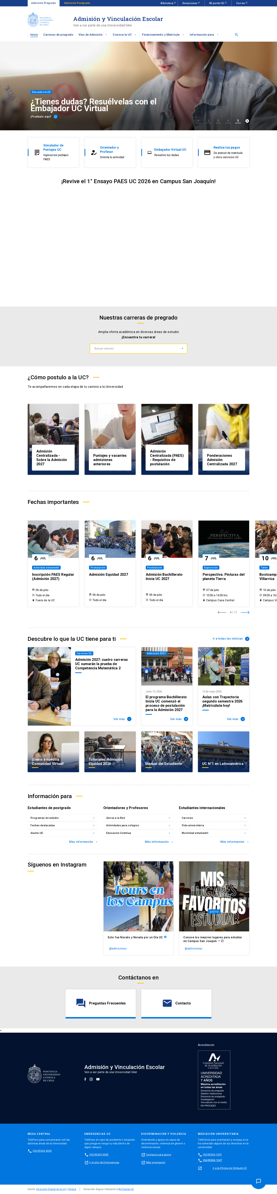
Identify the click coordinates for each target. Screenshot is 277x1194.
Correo (241, 3)
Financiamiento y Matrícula (163, 34)
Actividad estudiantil (46, 567)
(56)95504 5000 (99, 1154)
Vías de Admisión (93, 34)
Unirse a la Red (138, 818)
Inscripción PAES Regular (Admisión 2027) (53, 576)
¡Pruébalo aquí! (44, 117)
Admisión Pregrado (43, 3)
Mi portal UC (217, 3)
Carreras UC (84, 653)
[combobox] (138, 349)
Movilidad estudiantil (214, 833)
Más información (83, 841)
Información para (204, 34)
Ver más (122, 719)
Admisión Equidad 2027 (108, 574)
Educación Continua (138, 833)
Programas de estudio (63, 818)
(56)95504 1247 (212, 1160)
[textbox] (138, 348)
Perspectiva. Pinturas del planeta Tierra (224, 576)
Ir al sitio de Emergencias (104, 1162)
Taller (264, 567)
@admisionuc (118, 948)
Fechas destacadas (63, 825)
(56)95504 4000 (42, 1150)
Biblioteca (167, 3)
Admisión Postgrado (77, 3)
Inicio (34, 34)
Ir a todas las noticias (231, 639)
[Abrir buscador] (235, 34)
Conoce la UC (125, 34)
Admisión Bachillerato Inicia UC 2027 (164, 576)
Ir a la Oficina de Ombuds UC (230, 1168)
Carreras (214, 818)
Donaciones (190, 3)
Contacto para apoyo (158, 1154)
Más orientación (155, 1162)
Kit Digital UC (126, 1189)
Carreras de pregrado (58, 34)
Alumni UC (63, 833)
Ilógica (72, 1189)
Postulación (98, 567)
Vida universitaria (214, 825)
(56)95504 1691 (212, 1154)
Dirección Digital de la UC (51, 1189)
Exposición (211, 567)
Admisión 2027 (156, 653)
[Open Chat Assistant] (258, 1181)
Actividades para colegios (138, 825)
